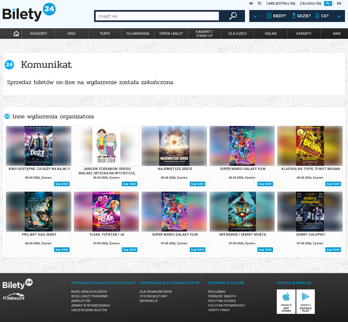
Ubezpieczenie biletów (89, 310)
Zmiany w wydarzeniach (90, 305)
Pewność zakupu (222, 296)
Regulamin (216, 291)
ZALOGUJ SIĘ (310, 3)
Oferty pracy (219, 310)
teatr (105, 33)
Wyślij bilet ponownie (89, 296)
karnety (303, 33)
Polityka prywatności (226, 305)
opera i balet (171, 33)
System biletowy (153, 296)
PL (328, 3)
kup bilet (61, 184)
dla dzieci (238, 33)
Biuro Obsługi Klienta (89, 291)
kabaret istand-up (204, 34)
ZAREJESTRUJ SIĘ (280, 3)
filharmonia (138, 33)
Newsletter (80, 301)
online (271, 33)
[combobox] (157, 16)
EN (339, 3)
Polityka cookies (222, 301)
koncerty (38, 33)
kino (72, 33)
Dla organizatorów (156, 291)
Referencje (149, 301)
